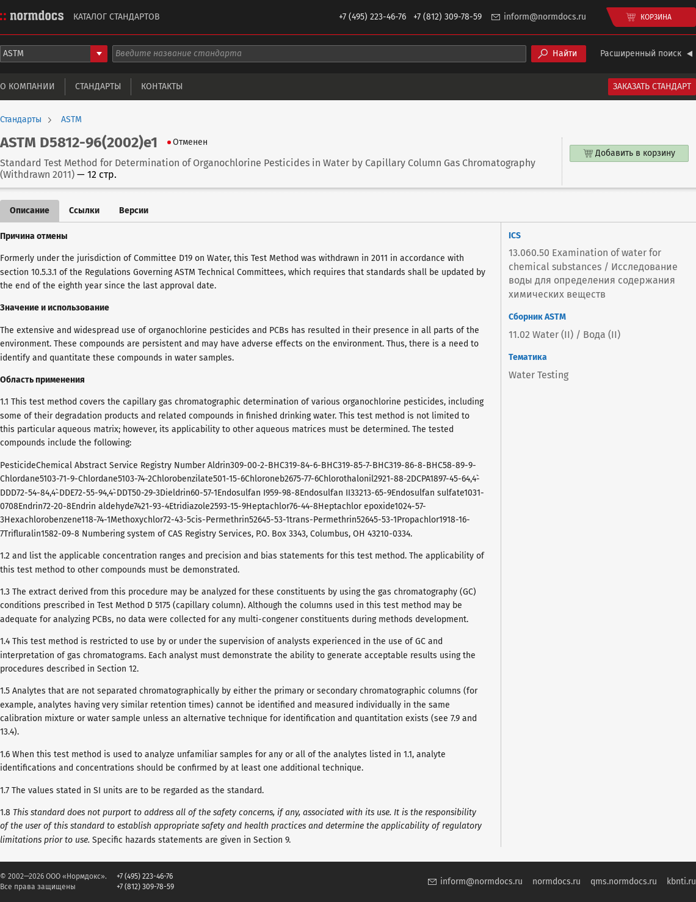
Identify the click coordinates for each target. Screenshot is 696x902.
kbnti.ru (681, 881)
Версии (133, 210)
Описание (29, 210)
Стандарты (98, 86)
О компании (27, 86)
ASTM (71, 120)
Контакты (162, 86)
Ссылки (84, 210)
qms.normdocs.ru (623, 881)
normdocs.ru (556, 881)
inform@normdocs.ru (545, 17)
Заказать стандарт (652, 86)
